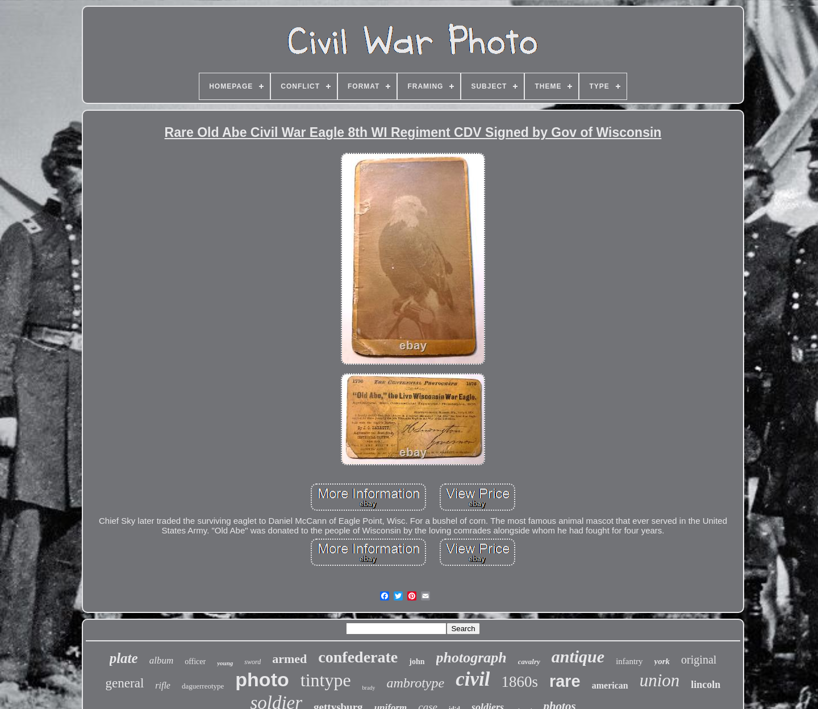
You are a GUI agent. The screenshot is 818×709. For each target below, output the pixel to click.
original (698, 659)
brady (368, 688)
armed (289, 659)
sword (252, 662)
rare (565, 681)
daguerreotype (203, 686)
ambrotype (415, 682)
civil (473, 679)
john (416, 661)
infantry (629, 661)
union (660, 680)
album (161, 660)
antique (578, 656)
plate (124, 658)
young (225, 663)
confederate (358, 657)
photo (262, 679)
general (125, 683)
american (610, 685)
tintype (326, 680)
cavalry (529, 661)
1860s (519, 681)
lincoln (705, 684)
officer (195, 661)
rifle (162, 685)
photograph (471, 657)
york (662, 661)
